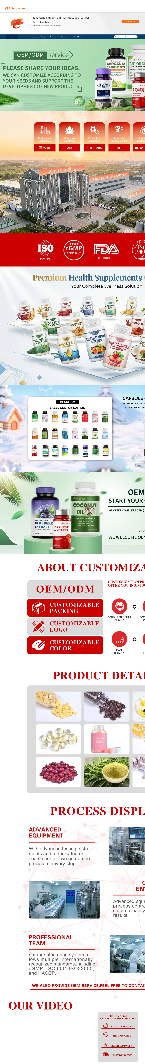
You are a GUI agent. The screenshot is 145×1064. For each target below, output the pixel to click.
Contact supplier (130, 21)
